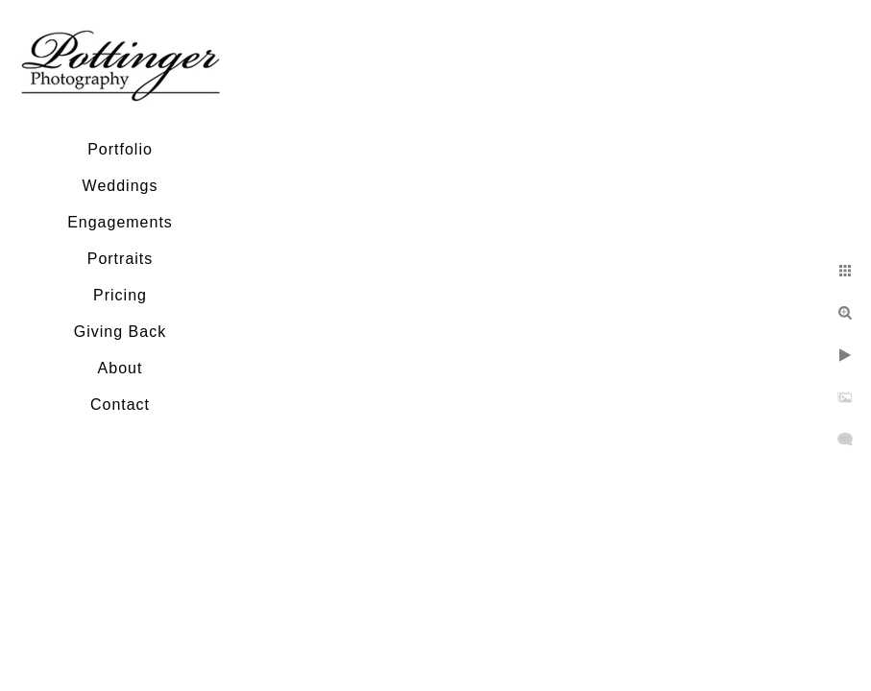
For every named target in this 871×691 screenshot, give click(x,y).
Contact (120, 404)
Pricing (120, 295)
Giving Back (120, 331)
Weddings (120, 186)
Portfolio (120, 149)
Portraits (120, 258)
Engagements (120, 222)
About (120, 368)
